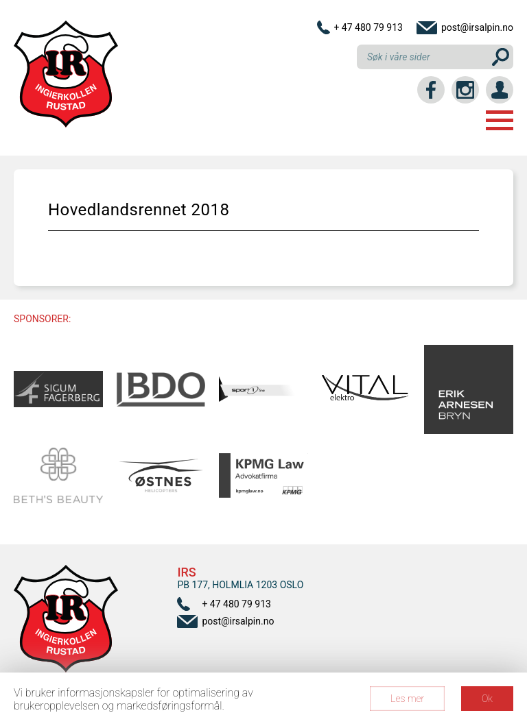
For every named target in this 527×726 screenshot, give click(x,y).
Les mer (407, 698)
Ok (487, 698)
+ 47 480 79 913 (368, 27)
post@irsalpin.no (477, 27)
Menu (499, 120)
